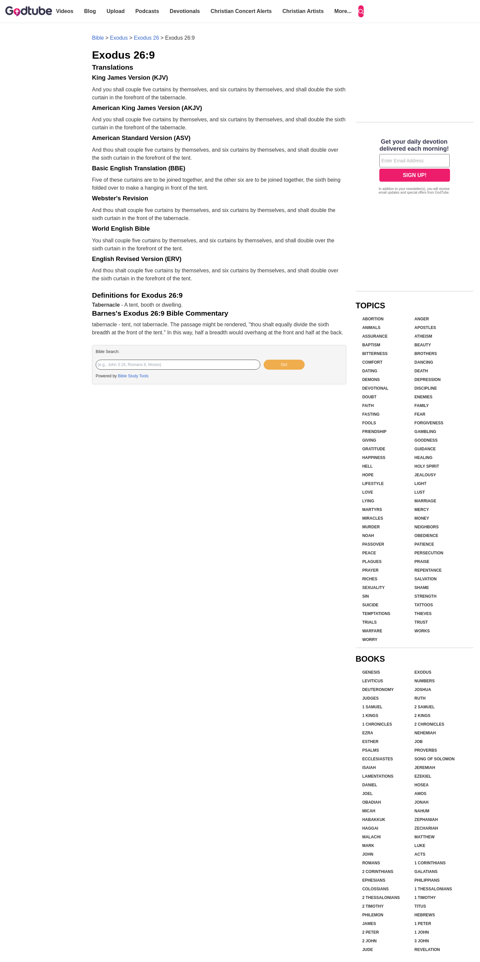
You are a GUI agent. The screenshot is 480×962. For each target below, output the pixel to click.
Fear (419, 414)
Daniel (369, 785)
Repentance (428, 570)
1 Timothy (425, 897)
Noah (368, 535)
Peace (369, 553)
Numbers (424, 681)
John (367, 854)
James (369, 923)
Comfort (372, 362)
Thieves (422, 613)
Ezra (367, 733)
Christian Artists (303, 11)
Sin (365, 596)
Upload (116, 11)
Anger (421, 319)
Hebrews (424, 915)
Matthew (424, 837)
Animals (371, 327)
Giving (369, 440)
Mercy (421, 509)
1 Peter (422, 923)
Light (420, 483)
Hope (368, 475)
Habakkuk (373, 819)
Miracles (372, 518)
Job (418, 741)
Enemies (423, 397)
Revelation (427, 949)
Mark (368, 845)
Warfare (372, 631)
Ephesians (373, 880)
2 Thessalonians (381, 897)
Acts (419, 854)
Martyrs (372, 509)
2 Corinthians (377, 871)
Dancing (423, 362)
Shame (421, 587)
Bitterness (375, 353)
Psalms (370, 750)
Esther (370, 741)
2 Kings (422, 715)
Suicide (370, 605)
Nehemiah (425, 733)
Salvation (425, 579)
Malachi (371, 837)
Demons (371, 379)
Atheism (423, 336)
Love (367, 492)
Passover (373, 544)
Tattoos (423, 605)
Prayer (370, 570)
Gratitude (373, 449)
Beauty (422, 345)
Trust (421, 622)
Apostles (425, 327)
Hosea (421, 785)
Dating (369, 371)
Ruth (419, 698)
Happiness (373, 457)
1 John (421, 932)
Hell (367, 466)
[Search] (361, 11)
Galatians (425, 871)
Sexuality (373, 587)
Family (421, 405)
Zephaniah (426, 819)
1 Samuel (372, 707)
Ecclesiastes (377, 759)
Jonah (421, 802)
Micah (368, 811)
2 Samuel (424, 707)
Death (421, 371)
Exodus (119, 38)
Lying (368, 501)
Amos (420, 793)
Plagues (372, 561)
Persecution (428, 553)
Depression (427, 379)
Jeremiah (424, 767)
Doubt (369, 397)
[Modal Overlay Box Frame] (414, 167)
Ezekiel (422, 776)
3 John (421, 941)
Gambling (425, 431)
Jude (367, 949)
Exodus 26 (146, 38)
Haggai (370, 828)
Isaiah (369, 767)
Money (421, 518)
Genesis (371, 672)
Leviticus (372, 681)
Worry (370, 639)
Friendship (374, 431)
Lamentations (378, 776)
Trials (369, 622)
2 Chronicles (429, 724)
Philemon (372, 915)
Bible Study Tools (133, 376)
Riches (369, 579)
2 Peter (370, 932)
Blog (90, 11)
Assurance (375, 336)
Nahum (421, 811)
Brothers (425, 353)
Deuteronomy (378, 689)
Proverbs (425, 750)
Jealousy (425, 475)
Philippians (426, 880)
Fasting (371, 414)
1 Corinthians (429, 863)
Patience (424, 544)
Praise (421, 561)
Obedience (426, 535)
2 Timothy (373, 906)
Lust (419, 492)
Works (422, 631)
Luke (419, 845)
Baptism (371, 345)
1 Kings (370, 715)
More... (343, 11)
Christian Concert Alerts (241, 11)
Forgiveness (428, 423)
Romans (371, 863)
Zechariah (426, 828)
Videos (64, 11)
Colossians (375, 889)
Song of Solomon (434, 759)
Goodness (425, 440)
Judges (370, 698)
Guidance (425, 449)
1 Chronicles (377, 724)
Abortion (373, 319)
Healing (423, 457)
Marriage (425, 501)
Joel (367, 793)
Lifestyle (373, 483)
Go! (284, 364)
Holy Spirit (426, 466)
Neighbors (426, 527)
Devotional (375, 388)
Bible (98, 38)
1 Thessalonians (433, 889)
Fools (369, 423)
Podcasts (147, 11)
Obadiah (371, 802)
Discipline (425, 388)
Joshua (422, 689)
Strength (425, 596)
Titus (420, 906)
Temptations (376, 613)
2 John (369, 941)
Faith (368, 405)
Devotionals (185, 11)
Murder (371, 527)
